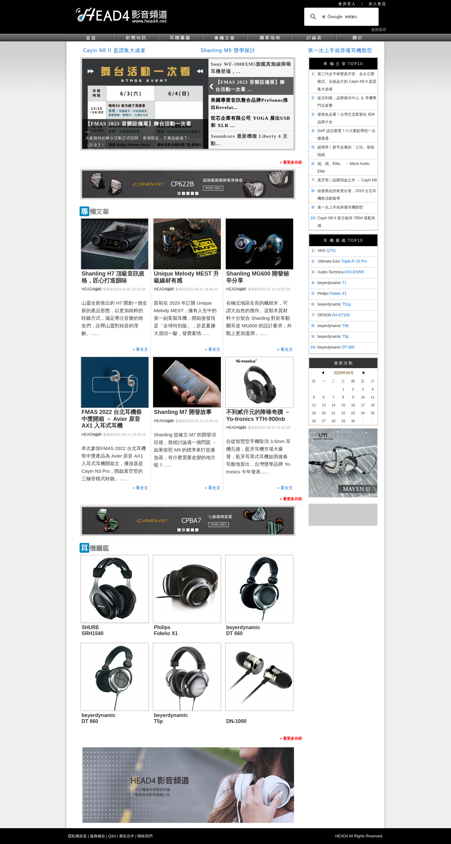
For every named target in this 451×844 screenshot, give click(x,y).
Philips (331, 293)
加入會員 (377, 4)
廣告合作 (126, 836)
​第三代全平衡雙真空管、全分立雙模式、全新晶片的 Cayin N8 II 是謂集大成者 (346, 81)
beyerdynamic (331, 283)
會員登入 (347, 4)
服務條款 (97, 836)
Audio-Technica (340, 272)
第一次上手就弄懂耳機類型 (340, 50)
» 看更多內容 (291, 162)
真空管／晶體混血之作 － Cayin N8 (347, 180)
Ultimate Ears (342, 261)
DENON (333, 315)
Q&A (112, 836)
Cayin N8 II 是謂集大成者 (114, 50)
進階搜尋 (378, 29)
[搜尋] (340, 17)
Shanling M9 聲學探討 (228, 50)
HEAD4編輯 (91, 289)
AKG (326, 250)
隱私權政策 (77, 836)
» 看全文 (140, 349)
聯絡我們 (145, 836)
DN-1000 (236, 721)
